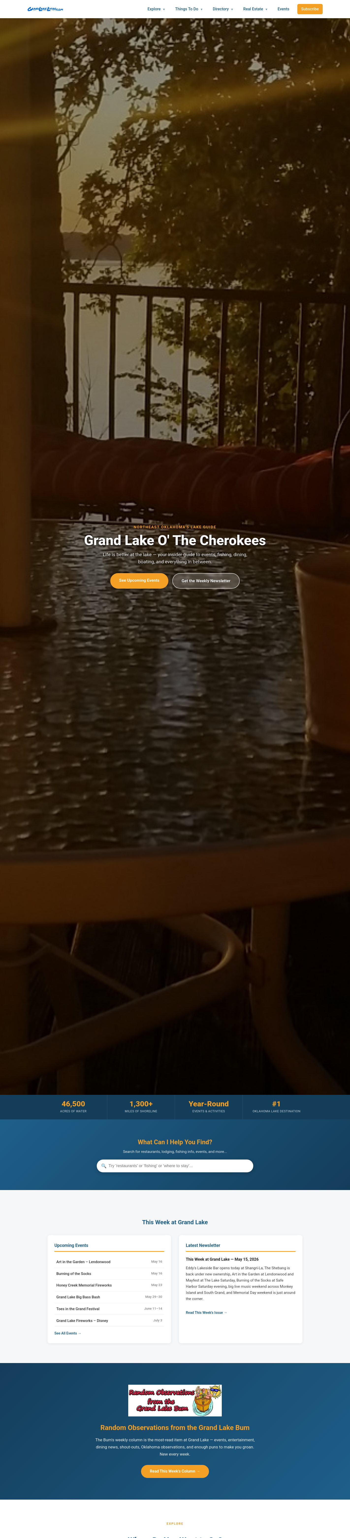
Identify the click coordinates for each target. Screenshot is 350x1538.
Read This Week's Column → (175, 1471)
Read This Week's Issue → (206, 1313)
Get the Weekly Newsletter (206, 580)
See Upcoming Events (139, 580)
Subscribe (310, 9)
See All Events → (67, 1333)
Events (283, 9)
